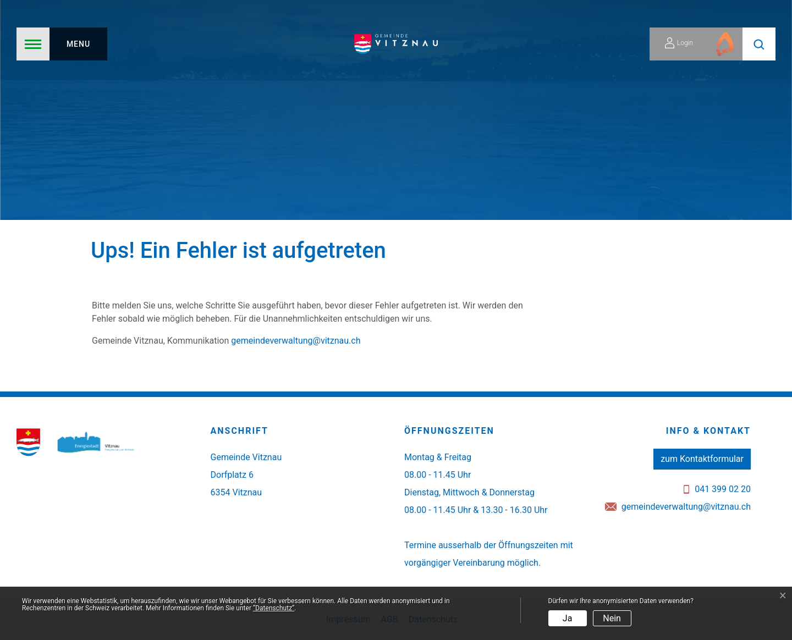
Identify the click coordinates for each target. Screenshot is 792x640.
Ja (568, 618)
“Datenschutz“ (273, 608)
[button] (759, 43)
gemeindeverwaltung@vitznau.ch (295, 340)
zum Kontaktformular (702, 459)
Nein (612, 618)
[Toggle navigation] (61, 43)
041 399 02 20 (723, 489)
